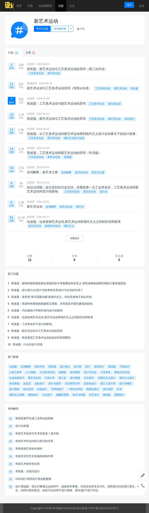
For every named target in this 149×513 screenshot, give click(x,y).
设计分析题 (22, 425)
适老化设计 (90, 383)
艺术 (119, 389)
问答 (30, 5)
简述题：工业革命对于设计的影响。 (32, 324)
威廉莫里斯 (62, 394)
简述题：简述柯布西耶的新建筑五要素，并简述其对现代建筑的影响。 (53, 303)
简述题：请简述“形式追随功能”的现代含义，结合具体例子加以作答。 (52, 296)
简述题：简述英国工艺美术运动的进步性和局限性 (41, 337)
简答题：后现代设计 (27, 471)
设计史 (103, 191)
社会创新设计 (16, 377)
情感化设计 (92, 389)
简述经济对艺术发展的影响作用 (34, 456)
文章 (30, 53)
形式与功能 (78, 394)
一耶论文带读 (75, 389)
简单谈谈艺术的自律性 (28, 448)
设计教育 (75, 372)
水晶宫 (27, 383)
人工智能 (31, 372)
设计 (87, 366)
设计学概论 (125, 383)
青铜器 (106, 394)
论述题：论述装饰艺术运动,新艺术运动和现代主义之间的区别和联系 (52, 317)
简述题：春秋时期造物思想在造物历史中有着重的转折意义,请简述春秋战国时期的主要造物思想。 (69, 283)
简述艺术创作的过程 (27, 463)
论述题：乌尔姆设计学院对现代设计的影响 (37, 310)
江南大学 (50, 377)
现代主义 (69, 225)
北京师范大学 (72, 383)
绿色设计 (42, 389)
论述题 (13, 366)
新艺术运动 (53, 73)
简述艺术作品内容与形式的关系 (34, 441)
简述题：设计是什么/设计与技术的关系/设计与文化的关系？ (47, 290)
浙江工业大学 (107, 383)
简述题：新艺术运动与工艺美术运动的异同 (37, 330)
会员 (141, 5)
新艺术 (80, 206)
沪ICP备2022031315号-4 (103, 508)
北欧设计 (39, 383)
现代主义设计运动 (74, 138)
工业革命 (105, 372)
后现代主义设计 (106, 377)
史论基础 (14, 383)
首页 (19, 5)
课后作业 (39, 366)
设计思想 (14, 389)
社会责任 (89, 377)
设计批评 (108, 389)
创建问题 (60, 28)
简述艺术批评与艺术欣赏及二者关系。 (38, 433)
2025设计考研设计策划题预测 (33, 478)
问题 (13, 53)
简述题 (67, 157)
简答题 (52, 366)
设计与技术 (54, 383)
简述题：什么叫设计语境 (27, 344)
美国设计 (119, 394)
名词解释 (66, 172)
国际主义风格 (16, 394)
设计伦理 (28, 389)
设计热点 (65, 366)
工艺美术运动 (36, 73)
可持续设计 (57, 389)
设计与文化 (90, 372)
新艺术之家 (98, 172)
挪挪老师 (32, 83)
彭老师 (30, 64)
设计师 (77, 366)
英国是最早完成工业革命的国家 (34, 418)
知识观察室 (45, 5)
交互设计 (94, 394)
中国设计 (125, 366)
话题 (61, 5)
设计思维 (75, 377)
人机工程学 (15, 372)
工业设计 (47, 394)
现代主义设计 (126, 377)
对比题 (134, 88)
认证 (72, 5)
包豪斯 (62, 372)
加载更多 (74, 238)
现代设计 (130, 118)
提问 (129, 4)
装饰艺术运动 (52, 225)
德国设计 (33, 394)
